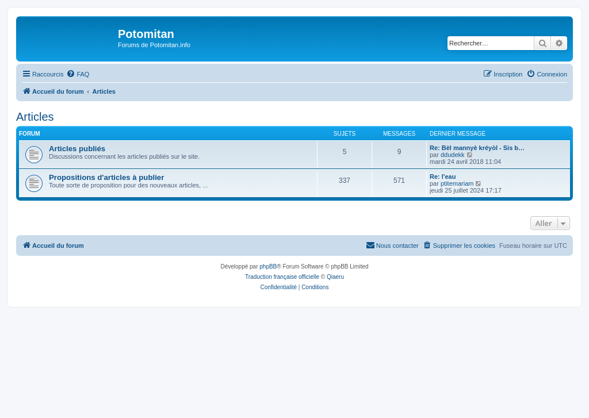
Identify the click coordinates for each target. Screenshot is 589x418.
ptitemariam (457, 183)
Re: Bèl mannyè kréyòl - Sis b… (477, 147)
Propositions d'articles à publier (106, 177)
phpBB (268, 266)
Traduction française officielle (282, 277)
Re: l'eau (443, 176)
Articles (35, 116)
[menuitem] (77, 74)
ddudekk (453, 154)
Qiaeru (335, 277)
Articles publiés (77, 148)
